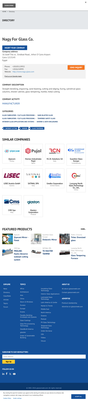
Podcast (43, 319)
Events (22, 312)
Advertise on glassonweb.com (72, 307)
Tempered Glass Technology (46, 327)
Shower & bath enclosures (47, 122)
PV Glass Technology (48, 322)
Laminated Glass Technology (46, 298)
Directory (12, 12)
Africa (22, 289)
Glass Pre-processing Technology (27, 325)
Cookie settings (17, 398)
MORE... (83, 229)
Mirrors (24, 128)
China (22, 299)
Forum (5, 307)
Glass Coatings (25, 320)
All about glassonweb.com (71, 289)
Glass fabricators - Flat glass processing (18, 115)
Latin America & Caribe (49, 302)
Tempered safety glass (46, 118)
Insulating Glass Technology (46, 290)
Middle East (45, 309)
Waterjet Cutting (11, 128)
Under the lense (46, 331)
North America (46, 312)
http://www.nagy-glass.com (23, 71)
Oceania (44, 316)
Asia (21, 295)
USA (42, 334)
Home (4, 12)
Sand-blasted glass (45, 115)
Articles (6, 300)
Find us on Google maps (13, 76)
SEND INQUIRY (76, 67)
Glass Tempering (37, 128)
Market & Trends (47, 306)
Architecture (24, 292)
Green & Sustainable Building (27, 337)
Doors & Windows (26, 302)
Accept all (78, 396)
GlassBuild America (26, 329)
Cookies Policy (7, 398)
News (5, 289)
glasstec (23, 332)
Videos (43, 338)
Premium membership (69, 303)
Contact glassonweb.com (70, 292)
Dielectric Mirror (50, 239)
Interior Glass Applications (50, 294)
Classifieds (7, 296)
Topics (5, 303)
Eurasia (22, 305)
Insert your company (15, 47)
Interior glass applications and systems (18, 122)
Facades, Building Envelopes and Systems (28, 316)
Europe (22, 308)
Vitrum (43, 341)
